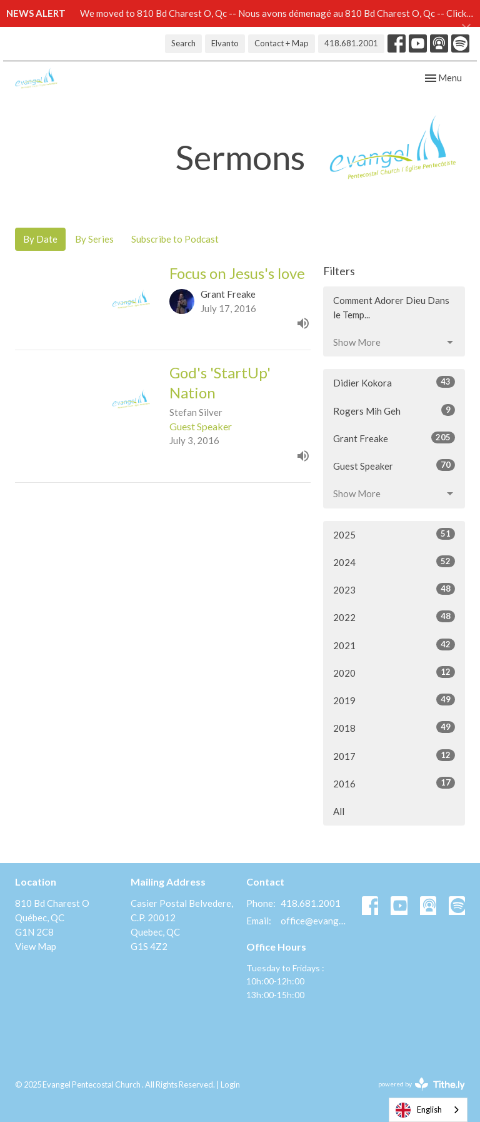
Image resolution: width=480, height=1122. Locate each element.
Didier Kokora (394, 382)
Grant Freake (394, 438)
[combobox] (428, 1110)
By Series (94, 239)
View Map (35, 946)
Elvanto (225, 43)
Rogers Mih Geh (394, 410)
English (419, 1110)
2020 (394, 672)
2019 (394, 700)
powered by (421, 1084)
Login (230, 1084)
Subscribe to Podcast (175, 239)
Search (183, 43)
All (338, 811)
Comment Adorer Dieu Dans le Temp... (391, 307)
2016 (394, 783)
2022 (394, 616)
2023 (394, 589)
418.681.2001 (351, 43)
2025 (394, 534)
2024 (394, 561)
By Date (40, 239)
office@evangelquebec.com (315, 920)
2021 (394, 645)
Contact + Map (281, 43)
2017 (394, 755)
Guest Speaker (394, 465)
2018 (394, 727)
